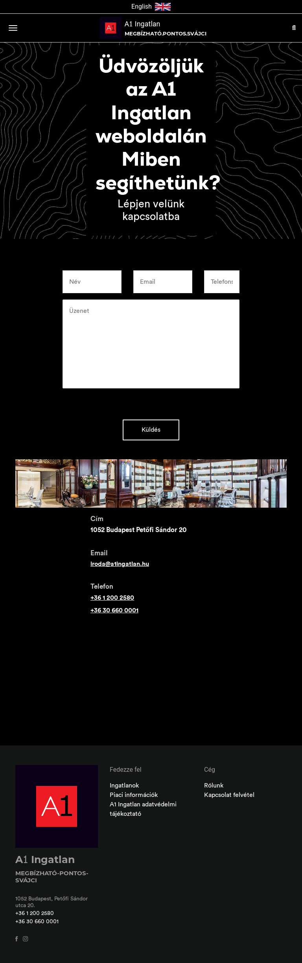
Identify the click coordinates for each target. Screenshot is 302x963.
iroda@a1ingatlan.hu (119, 564)
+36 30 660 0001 (114, 610)
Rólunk (213, 785)
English (151, 7)
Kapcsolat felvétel (229, 795)
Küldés (151, 430)
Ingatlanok (124, 785)
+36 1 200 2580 (112, 598)
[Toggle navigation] (13, 28)
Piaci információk (134, 795)
